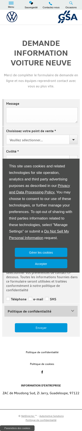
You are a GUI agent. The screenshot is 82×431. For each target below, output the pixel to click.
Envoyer (41, 328)
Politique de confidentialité (42, 352)
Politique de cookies (42, 364)
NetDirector (28, 416)
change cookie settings (17, 428)
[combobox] (42, 139)
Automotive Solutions (51, 416)
